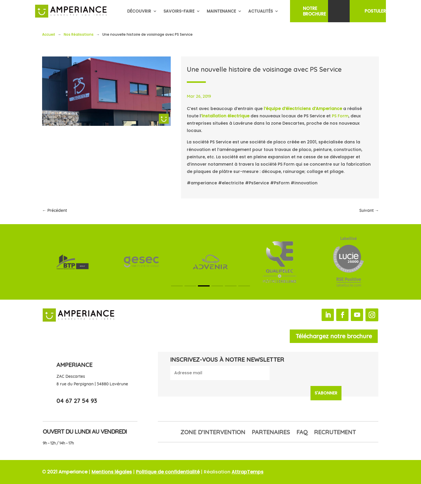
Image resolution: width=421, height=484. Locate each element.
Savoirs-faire (178, 11)
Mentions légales (112, 471)
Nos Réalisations (79, 34)
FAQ (302, 433)
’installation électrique (226, 116)
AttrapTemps (247, 471)
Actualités (260, 11)
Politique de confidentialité (168, 471)
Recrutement (335, 433)
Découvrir (139, 11)
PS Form (340, 116)
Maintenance (221, 11)
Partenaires (271, 433)
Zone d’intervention (212, 433)
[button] (177, 285)
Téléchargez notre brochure (334, 336)
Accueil (48, 34)
